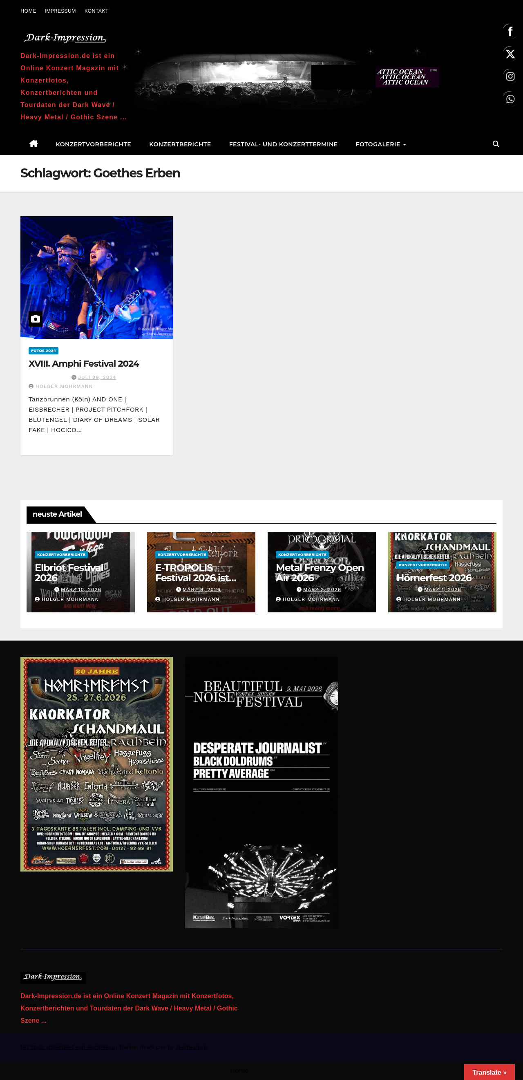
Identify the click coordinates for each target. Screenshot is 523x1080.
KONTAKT (96, 11)
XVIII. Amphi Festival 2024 (84, 363)
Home (239, 1070)
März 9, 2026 (202, 589)
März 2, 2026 (322, 589)
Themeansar (191, 1047)
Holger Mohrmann (61, 386)
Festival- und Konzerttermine (283, 144)
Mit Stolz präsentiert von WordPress (68, 1047)
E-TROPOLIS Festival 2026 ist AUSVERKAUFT (192, 578)
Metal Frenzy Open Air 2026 (320, 573)
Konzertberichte (180, 144)
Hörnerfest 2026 (434, 578)
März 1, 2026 (442, 589)
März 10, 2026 (81, 589)
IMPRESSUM (60, 11)
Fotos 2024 (43, 350)
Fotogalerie (379, 144)
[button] (496, 144)
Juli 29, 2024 (97, 377)
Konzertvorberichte (94, 144)
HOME (28, 11)
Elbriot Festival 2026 (69, 573)
